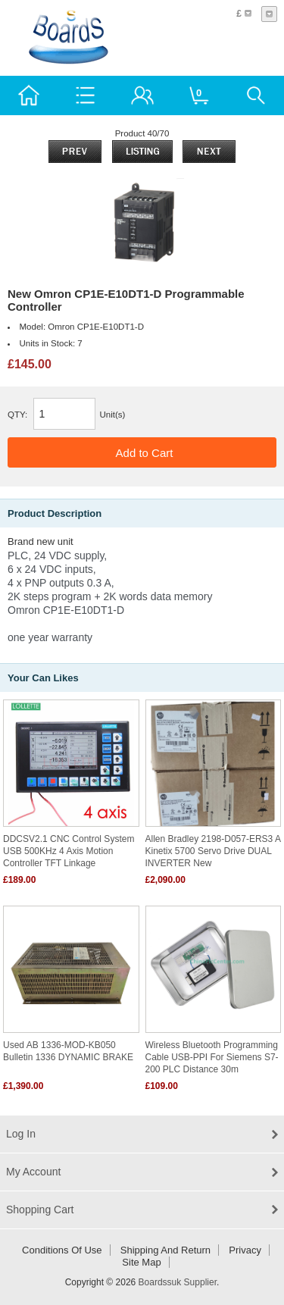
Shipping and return (165, 1250)
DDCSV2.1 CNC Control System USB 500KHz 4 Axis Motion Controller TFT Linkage (68, 851)
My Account (33, 1172)
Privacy (245, 1250)
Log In (21, 1134)
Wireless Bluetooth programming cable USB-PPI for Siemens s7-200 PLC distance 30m (212, 1057)
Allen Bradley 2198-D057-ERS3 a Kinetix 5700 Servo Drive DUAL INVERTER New (213, 851)
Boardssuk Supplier (178, 1282)
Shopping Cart (40, 1209)
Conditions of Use (62, 1250)
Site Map (141, 1262)
